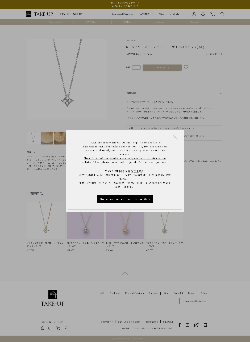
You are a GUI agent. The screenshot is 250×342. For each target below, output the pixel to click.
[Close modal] (175, 137)
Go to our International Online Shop (125, 199)
